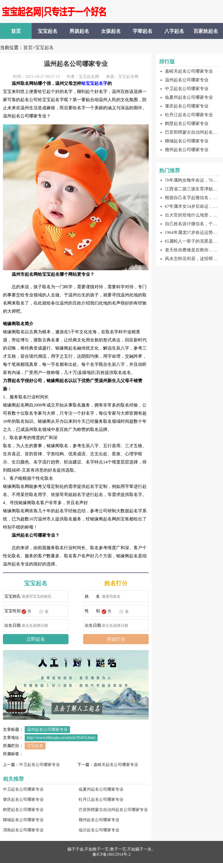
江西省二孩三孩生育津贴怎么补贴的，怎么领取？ (192, 189)
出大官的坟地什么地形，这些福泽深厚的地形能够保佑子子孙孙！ (192, 215)
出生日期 (12, 625)
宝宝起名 (47, 31)
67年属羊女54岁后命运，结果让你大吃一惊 (192, 206)
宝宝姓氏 (12, 596)
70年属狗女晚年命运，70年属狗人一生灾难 (192, 180)
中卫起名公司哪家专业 (39, 764)
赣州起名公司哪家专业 (99, 820)
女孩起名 (111, 31)
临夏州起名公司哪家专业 (101, 789)
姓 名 (92, 596)
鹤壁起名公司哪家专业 (23, 810)
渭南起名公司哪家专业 (23, 830)
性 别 (92, 611)
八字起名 (174, 31)
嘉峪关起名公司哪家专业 (115, 764)
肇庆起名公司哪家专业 (23, 799)
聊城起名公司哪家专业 (23, 820)
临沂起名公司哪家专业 (99, 830)
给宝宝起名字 (94, 83)
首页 (16, 31)
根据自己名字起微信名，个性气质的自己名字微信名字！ (192, 197)
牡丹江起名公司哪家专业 (101, 799)
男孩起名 (79, 31)
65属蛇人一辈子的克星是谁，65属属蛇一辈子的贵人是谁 (192, 241)
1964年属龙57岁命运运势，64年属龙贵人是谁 (192, 232)
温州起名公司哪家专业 (76, 63)
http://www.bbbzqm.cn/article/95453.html (61, 737)
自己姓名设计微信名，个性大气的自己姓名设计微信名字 (192, 223)
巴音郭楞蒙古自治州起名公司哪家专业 (113, 810)
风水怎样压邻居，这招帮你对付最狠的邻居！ (192, 258)
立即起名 (35, 639)
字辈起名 (142, 31)
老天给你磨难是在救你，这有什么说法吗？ (192, 250)
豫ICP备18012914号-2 (111, 854)
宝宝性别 (12, 611)
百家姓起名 (205, 31)
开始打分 (116, 639)
